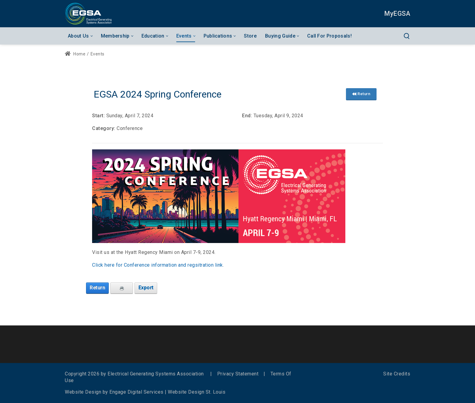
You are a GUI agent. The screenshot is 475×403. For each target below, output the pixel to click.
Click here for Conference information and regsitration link (157, 265)
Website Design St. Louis (196, 392)
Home (75, 54)
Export (146, 288)
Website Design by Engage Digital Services (114, 392)
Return (361, 94)
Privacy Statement (238, 374)
